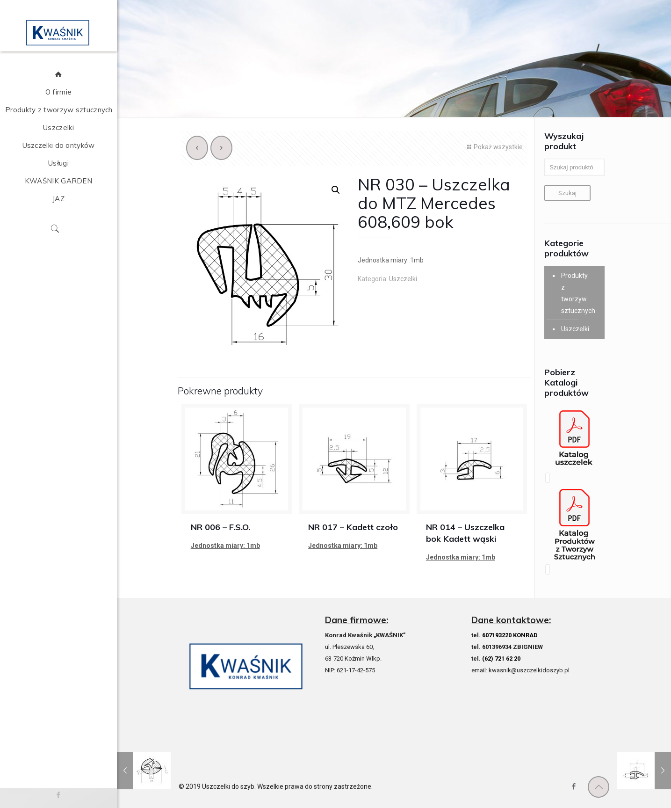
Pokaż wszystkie (493, 147)
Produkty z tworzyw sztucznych (575, 293)
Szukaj (567, 193)
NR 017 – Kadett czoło (353, 527)
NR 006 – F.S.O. (220, 527)
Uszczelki (403, 279)
